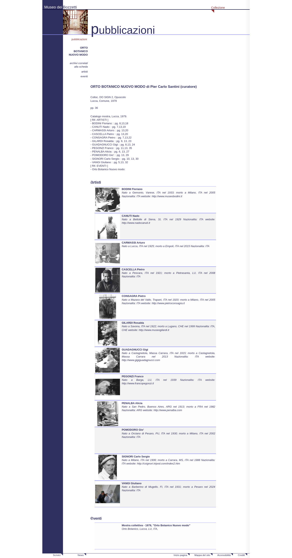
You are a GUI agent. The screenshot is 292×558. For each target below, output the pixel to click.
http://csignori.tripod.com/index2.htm (158, 463)
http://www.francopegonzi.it (138, 383)
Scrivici (57, 555)
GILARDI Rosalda (133, 322)
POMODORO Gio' (133, 429)
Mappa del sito (202, 555)
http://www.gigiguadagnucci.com (141, 360)
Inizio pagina (180, 555)
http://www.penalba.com (168, 410)
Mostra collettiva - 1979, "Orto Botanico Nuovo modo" (156, 525)
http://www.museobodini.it (167, 196)
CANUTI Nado (130, 215)
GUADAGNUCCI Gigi (135, 349)
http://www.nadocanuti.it (136, 222)
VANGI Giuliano (131, 483)
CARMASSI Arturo (133, 242)
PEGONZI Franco (132, 376)
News (81, 555)
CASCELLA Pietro (133, 269)
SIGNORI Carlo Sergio (136, 456)
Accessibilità (223, 555)
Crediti (241, 555)
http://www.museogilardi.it (154, 330)
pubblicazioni (79, 39)
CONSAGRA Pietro (134, 296)
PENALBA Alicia (132, 403)
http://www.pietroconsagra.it (168, 303)
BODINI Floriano (132, 189)
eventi (84, 76)
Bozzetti (70, 7)
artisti (84, 71)
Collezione (218, 7)
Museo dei (53, 7)
